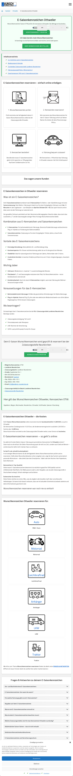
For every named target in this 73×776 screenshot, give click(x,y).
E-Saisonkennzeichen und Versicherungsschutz (21, 646)
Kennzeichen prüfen (36, 368)
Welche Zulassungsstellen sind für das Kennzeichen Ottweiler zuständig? (29, 628)
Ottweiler (15, 11)
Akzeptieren (36, 758)
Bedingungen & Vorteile (15, 70)
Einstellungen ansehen (36, 769)
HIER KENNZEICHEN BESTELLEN (36, 52)
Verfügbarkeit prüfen (36, 39)
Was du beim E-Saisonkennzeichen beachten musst (22, 623)
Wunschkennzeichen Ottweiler (11, 738)
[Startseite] (2, 11)
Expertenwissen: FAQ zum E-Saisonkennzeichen (23, 80)
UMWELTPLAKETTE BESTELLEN (36, 714)
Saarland (7, 11)
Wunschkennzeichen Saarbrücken (51, 729)
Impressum (46, 773)
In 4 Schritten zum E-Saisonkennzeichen (21, 66)
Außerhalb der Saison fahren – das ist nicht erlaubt (22, 634)
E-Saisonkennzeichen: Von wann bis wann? (19, 599)
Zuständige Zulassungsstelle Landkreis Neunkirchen (24, 73)
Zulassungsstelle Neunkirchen (14, 405)
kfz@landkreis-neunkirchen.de (19, 398)
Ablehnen (36, 764)
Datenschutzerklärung (34, 773)
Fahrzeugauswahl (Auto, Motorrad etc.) (20, 76)
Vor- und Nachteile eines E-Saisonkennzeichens (21, 594)
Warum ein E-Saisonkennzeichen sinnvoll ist (20, 617)
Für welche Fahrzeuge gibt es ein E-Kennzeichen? (21, 605)
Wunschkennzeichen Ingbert (30, 738)
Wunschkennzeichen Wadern (10, 729)
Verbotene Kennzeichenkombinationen (18, 640)
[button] (70, 742)
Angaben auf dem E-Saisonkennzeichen (18, 611)
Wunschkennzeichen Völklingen (32, 734)
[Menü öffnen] (70, 4)
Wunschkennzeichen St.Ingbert (30, 729)
